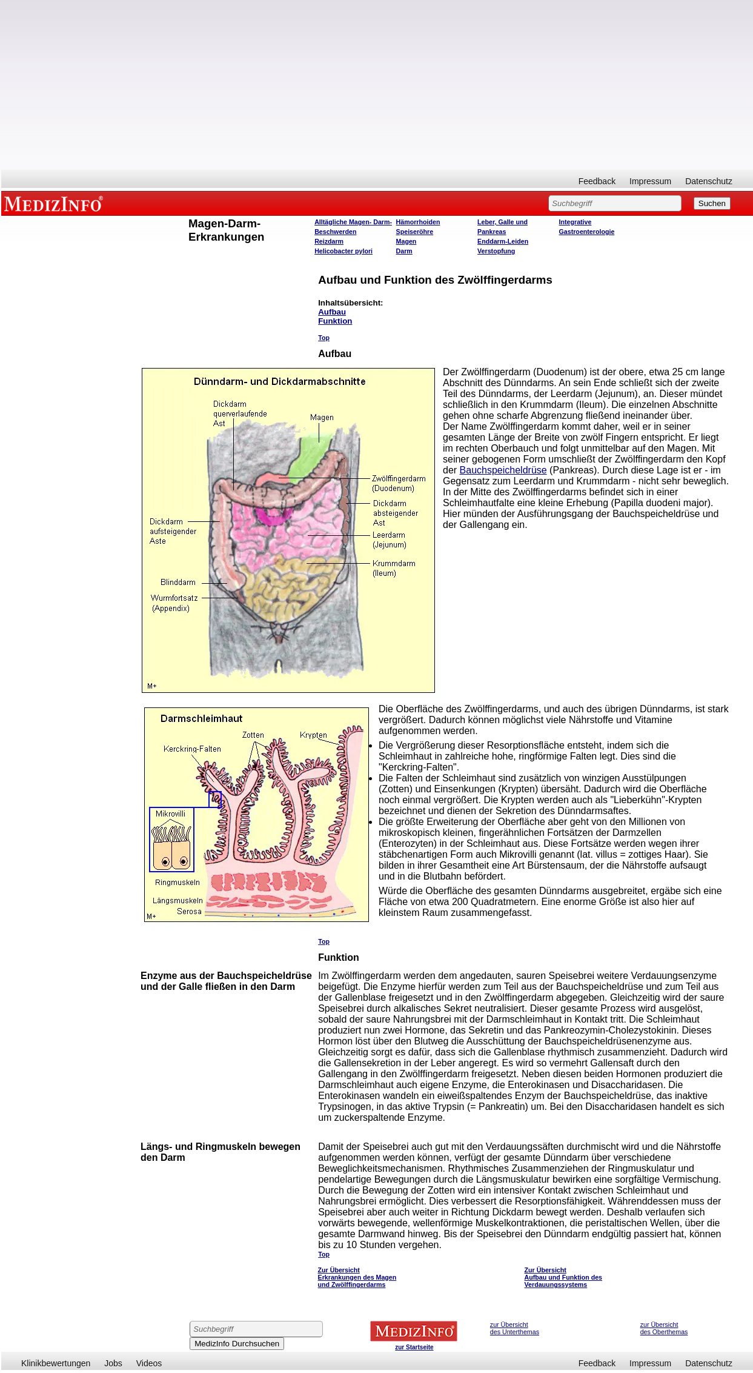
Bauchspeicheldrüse (503, 470)
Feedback (597, 181)
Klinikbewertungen (55, 1363)
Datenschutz (708, 181)
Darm (404, 251)
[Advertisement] (377, 85)
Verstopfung (496, 251)
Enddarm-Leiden (502, 241)
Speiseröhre (415, 231)
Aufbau (332, 311)
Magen (406, 241)
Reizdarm (328, 241)
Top (324, 337)
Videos (149, 1363)
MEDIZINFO (55, 203)
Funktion (335, 321)
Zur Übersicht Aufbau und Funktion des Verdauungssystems (563, 1277)
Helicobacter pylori (343, 251)
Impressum (650, 181)
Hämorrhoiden (418, 221)
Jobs (113, 1363)
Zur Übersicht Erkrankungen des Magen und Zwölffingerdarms (357, 1277)
